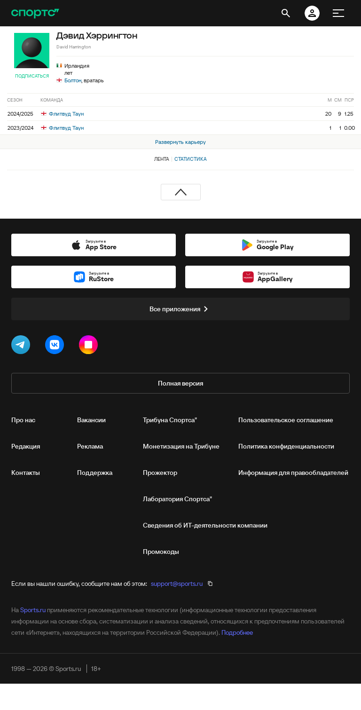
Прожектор (160, 472)
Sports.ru (33, 610)
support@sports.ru (177, 583)
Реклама (90, 446)
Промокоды (161, 551)
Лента (161, 159)
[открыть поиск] (286, 13)
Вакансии (91, 420)
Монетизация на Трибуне (181, 446)
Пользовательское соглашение (285, 420)
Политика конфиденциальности (286, 446)
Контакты (25, 472)
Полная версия (180, 383)
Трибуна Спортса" (170, 420)
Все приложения (180, 309)
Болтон (72, 80)
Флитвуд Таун (62, 113)
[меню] (338, 13)
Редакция (25, 446)
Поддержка (94, 472)
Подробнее (237, 632)
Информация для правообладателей (293, 472)
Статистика (190, 159)
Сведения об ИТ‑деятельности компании (205, 525)
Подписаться (32, 76)
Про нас (23, 420)
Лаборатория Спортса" (177, 499)
